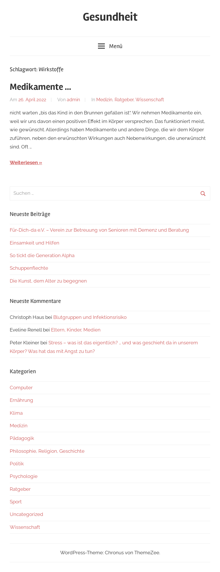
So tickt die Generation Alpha (42, 255)
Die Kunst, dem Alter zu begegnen (48, 281)
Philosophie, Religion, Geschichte (47, 451)
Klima (16, 413)
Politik (17, 463)
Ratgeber (124, 99)
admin (73, 99)
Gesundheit (110, 17)
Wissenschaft (149, 99)
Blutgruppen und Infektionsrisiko (90, 317)
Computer (21, 387)
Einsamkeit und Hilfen (34, 243)
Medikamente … (40, 86)
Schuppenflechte (29, 268)
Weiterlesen (24, 162)
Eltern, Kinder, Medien (76, 330)
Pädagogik (22, 438)
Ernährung (21, 400)
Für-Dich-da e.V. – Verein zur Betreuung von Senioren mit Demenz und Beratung (99, 230)
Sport (16, 502)
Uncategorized (26, 514)
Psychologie (24, 476)
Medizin (104, 99)
